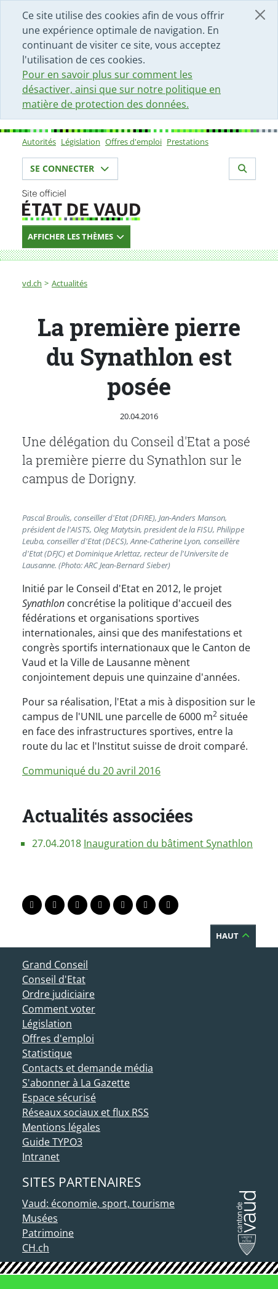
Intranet (41, 1156)
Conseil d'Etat (53, 979)
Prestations (187, 141)
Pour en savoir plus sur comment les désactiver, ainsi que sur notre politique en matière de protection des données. (121, 89)
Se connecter (70, 168)
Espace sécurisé (59, 1097)
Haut (233, 935)
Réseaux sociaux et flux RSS (85, 1112)
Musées (40, 1218)
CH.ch (35, 1248)
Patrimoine (48, 1233)
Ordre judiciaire (58, 994)
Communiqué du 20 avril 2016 (91, 770)
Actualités (69, 283)
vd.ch (32, 283)
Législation (80, 141)
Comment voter (58, 1009)
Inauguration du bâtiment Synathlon (168, 843)
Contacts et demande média (87, 1068)
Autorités (39, 141)
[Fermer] (260, 15)
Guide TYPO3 (52, 1142)
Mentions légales (61, 1127)
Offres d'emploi (133, 141)
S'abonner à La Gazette (76, 1083)
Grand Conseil (55, 964)
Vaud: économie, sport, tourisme (98, 1203)
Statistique (47, 1053)
